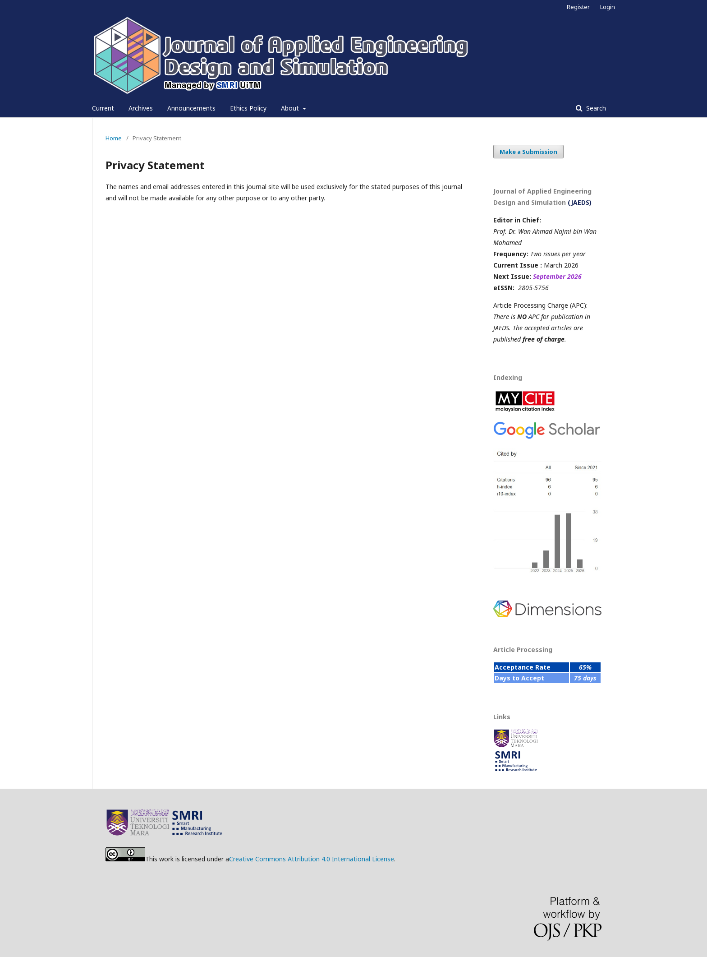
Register (578, 7)
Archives (141, 108)
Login (607, 7)
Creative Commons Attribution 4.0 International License (311, 859)
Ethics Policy (248, 108)
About (291, 108)
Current (103, 108)
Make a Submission (528, 152)
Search (595, 108)
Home (114, 138)
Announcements (191, 108)
